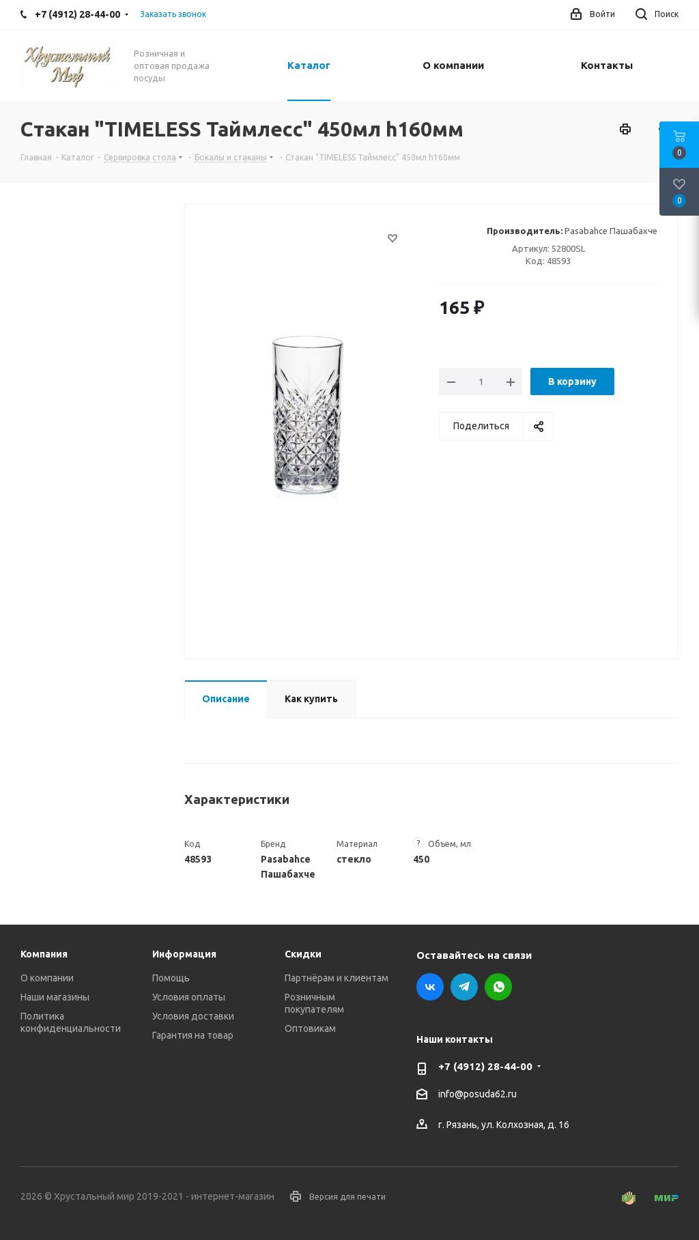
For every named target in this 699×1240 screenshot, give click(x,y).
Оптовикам (310, 1028)
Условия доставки (193, 1016)
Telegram (464, 986)
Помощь (171, 977)
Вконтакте (430, 986)
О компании (47, 977)
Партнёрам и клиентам (336, 977)
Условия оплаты (188, 997)
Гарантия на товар (192, 1035)
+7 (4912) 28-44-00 (485, 1066)
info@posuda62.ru (477, 1094)
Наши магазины (54, 997)
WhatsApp (498, 986)
